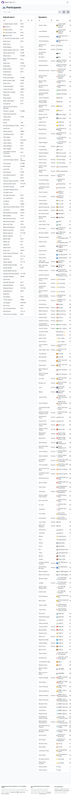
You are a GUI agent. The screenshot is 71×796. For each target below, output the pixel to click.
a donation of (14, 792)
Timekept (48, 792)
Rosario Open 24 (8, 2)
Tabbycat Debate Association (61, 790)
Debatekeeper (42, 793)
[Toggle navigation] (67, 2)
